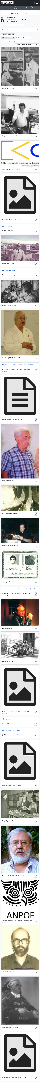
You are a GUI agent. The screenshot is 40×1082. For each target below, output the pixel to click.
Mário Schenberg (7, 226)
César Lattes (6, 719)
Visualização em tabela (23, 38)
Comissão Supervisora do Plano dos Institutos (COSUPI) (19, 589)
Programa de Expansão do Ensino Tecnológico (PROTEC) (19, 365)
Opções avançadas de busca (12, 30)
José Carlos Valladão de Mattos (11, 730)
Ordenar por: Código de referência (13, 41)
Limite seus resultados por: (20, 13)
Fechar (16, 17)
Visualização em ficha (8, 38)
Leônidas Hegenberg (8, 270)
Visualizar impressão (8, 34)
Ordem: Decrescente (31, 41)
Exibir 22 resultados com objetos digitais (26, 44)
